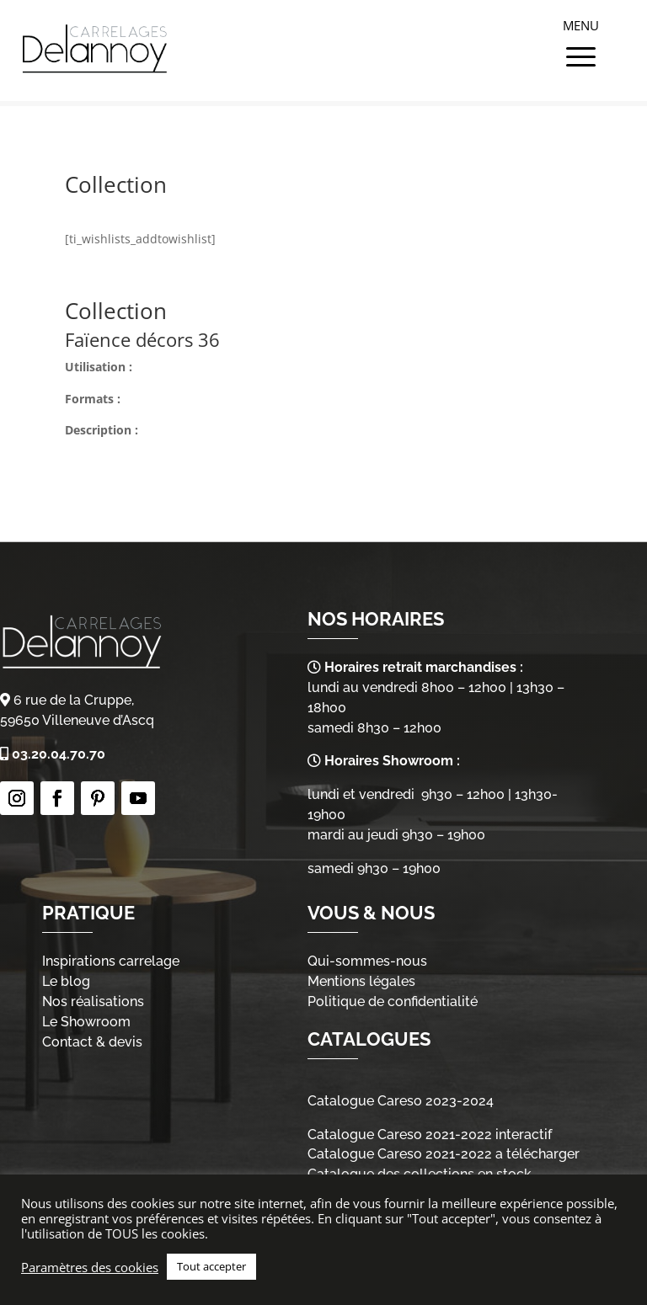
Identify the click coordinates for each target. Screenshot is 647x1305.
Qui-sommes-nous (367, 961)
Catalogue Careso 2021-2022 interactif (429, 1135)
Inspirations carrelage (110, 961)
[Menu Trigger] (581, 38)
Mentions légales (361, 981)
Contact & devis (92, 1042)
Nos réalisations (93, 1001)
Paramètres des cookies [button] (89, 1267)
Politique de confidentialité (392, 1001)
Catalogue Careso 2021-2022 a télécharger (443, 1154)
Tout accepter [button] (211, 1266)
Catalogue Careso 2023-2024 (400, 1101)
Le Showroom (86, 1022)
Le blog (66, 981)
